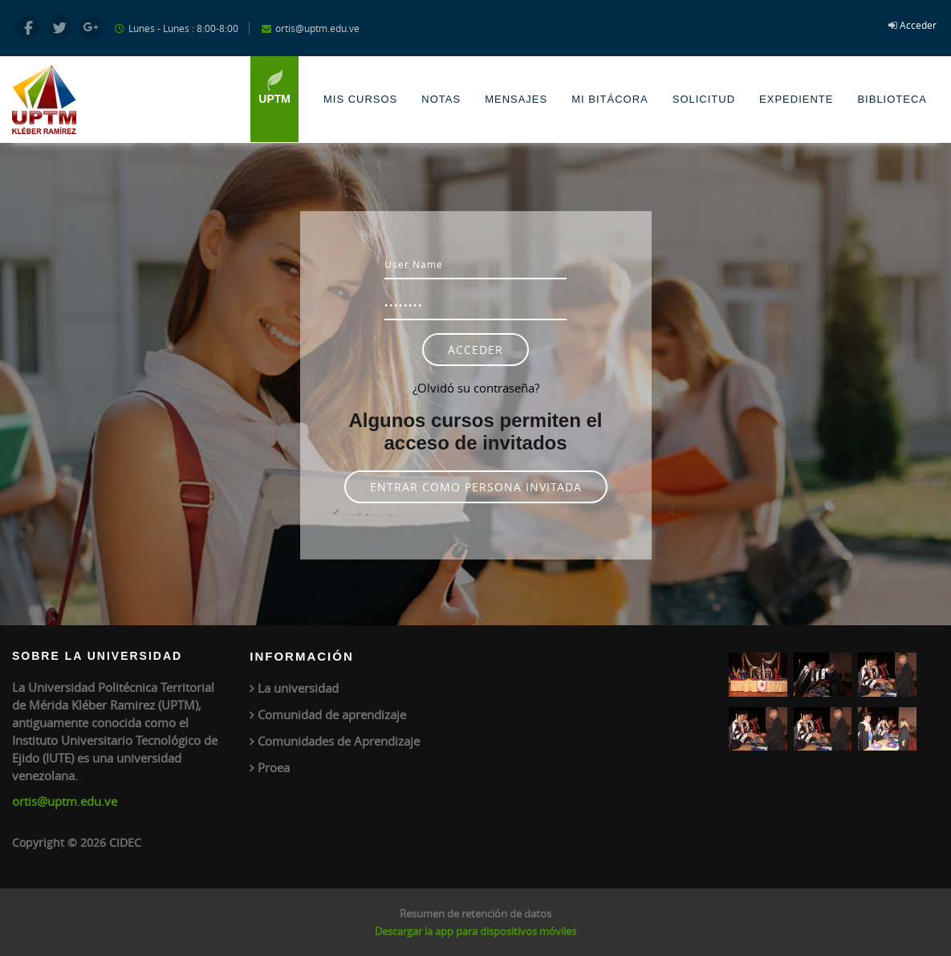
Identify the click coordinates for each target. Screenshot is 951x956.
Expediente (796, 99)
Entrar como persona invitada (476, 486)
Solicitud (704, 99)
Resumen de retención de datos (475, 913)
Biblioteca (892, 99)
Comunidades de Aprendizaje (339, 741)
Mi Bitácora (609, 99)
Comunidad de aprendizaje (332, 714)
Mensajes (516, 99)
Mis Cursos (360, 99)
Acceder (918, 24)
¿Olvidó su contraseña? (476, 388)
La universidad (298, 688)
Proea (274, 767)
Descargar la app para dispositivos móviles (475, 931)
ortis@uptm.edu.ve (64, 801)
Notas (441, 99)
